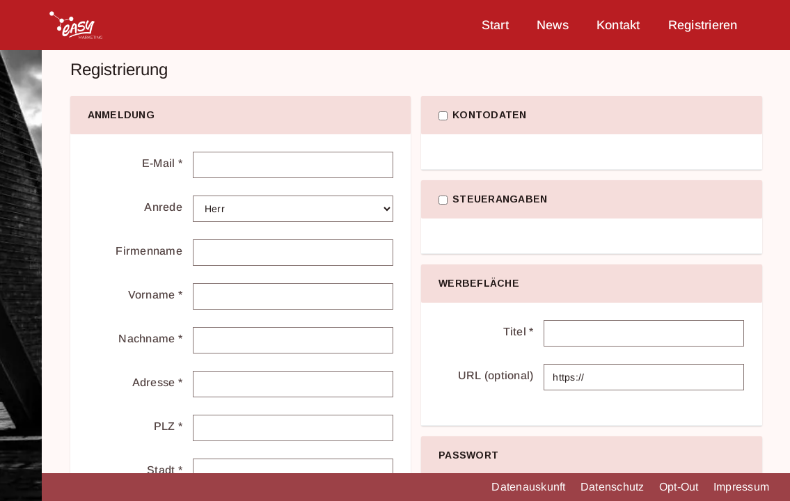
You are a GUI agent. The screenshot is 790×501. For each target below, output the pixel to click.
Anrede (163, 207)
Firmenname (149, 251)
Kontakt (618, 25)
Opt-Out (680, 487)
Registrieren (703, 25)
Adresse (157, 382)
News (553, 25)
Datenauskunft (530, 487)
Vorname (155, 295)
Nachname (150, 338)
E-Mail (162, 163)
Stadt (164, 470)
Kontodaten (489, 115)
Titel (518, 331)
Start (495, 25)
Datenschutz (613, 487)
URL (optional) (496, 375)
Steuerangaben (499, 199)
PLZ (168, 426)
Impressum (741, 487)
